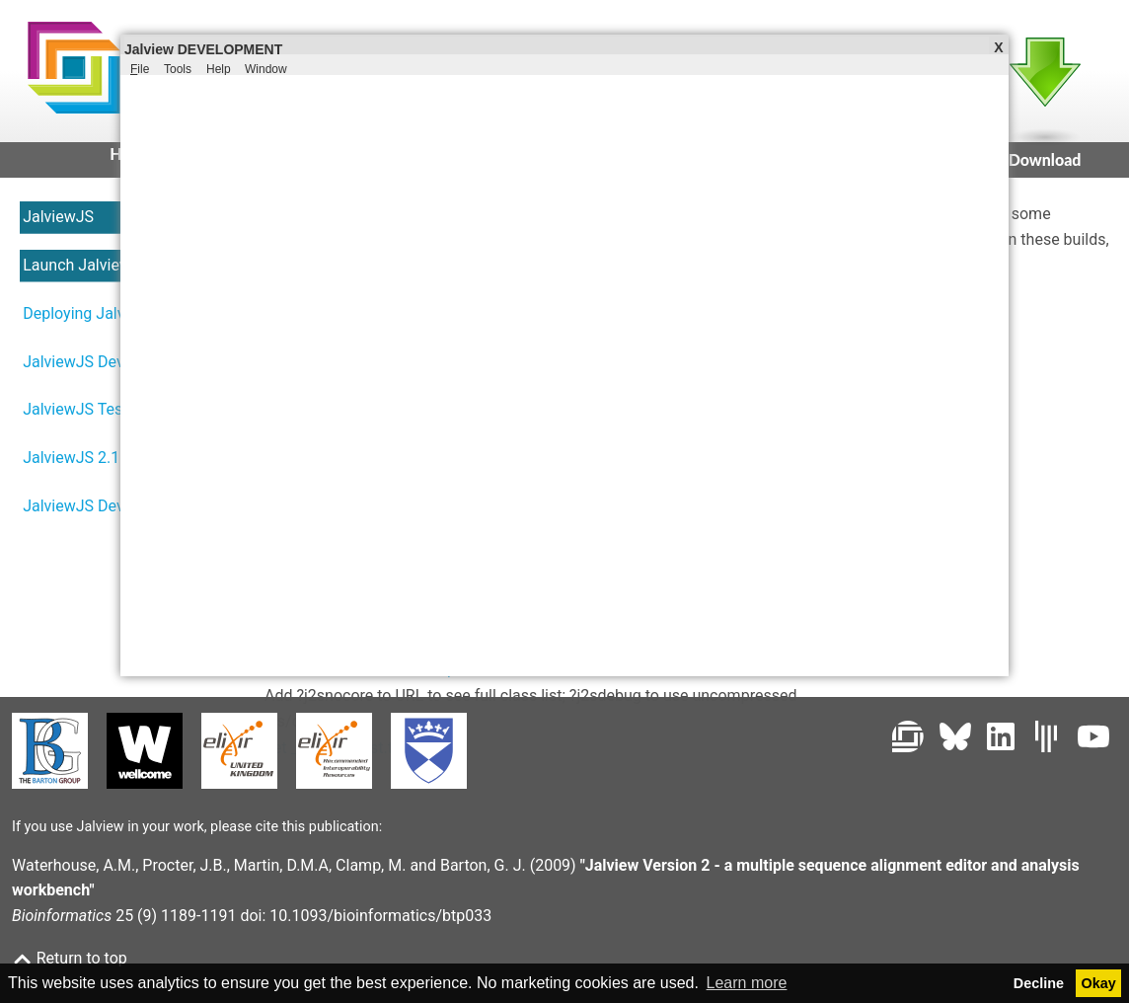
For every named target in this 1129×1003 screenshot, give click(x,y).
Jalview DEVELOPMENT (203, 48)
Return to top (69, 958)
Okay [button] (1099, 983)
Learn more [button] (747, 982)
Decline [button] (1039, 983)
